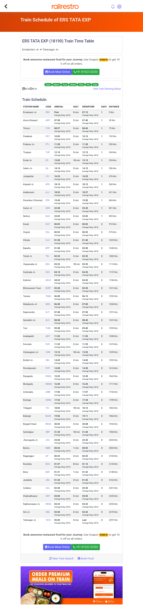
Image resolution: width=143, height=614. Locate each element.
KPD (48, 184)
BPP (48, 248)
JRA (48, 480)
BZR (48, 472)
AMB (48, 392)
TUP (48, 152)
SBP (48, 432)
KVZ (48, 224)
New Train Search (61, 558)
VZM (48, 352)
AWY (48, 120)
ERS (47, 112)
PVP (48, 368)
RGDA (48, 376)
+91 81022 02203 (86, 71)
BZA (48, 264)
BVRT (48, 288)
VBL (48, 360)
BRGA (48, 424)
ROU (48, 464)
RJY (47, 312)
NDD (48, 304)
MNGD (49, 384)
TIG (47, 408)
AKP (48, 336)
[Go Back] (5, 6)
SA (47, 168)
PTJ (47, 144)
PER (48, 200)
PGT (48, 136)
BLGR (48, 416)
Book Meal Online (57, 71)
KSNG (48, 400)
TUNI (48, 328)
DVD (48, 344)
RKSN (48, 504)
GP (47, 456)
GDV (48, 272)
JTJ (47, 176)
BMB (48, 448)
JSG (48, 440)
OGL (48, 232)
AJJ (47, 192)
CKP (48, 496)
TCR (48, 128)
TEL (47, 256)
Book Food (85, 558)
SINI (48, 512)
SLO (47, 320)
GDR (48, 208)
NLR (48, 216)
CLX (48, 240)
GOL (48, 488)
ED (47, 160)
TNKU (48, 296)
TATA (48, 520)
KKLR (48, 280)
